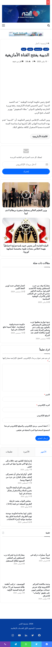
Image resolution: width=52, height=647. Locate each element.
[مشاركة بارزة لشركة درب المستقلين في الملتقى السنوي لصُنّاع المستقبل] (13, 545)
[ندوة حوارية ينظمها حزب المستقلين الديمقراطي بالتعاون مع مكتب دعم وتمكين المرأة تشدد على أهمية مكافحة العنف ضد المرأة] (38, 313)
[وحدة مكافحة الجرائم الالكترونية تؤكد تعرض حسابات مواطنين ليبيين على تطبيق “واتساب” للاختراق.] (38, 575)
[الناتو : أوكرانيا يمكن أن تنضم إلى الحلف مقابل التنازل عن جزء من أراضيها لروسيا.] (41, 478)
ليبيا (23, 49)
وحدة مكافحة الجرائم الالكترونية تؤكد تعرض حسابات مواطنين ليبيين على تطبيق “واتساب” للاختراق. (40, 590)
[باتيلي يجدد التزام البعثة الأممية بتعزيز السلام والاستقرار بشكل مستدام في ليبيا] (41, 491)
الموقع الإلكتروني (43, 416)
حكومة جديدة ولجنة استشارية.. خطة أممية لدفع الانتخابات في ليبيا (14, 327)
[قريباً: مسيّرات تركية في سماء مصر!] (38, 545)
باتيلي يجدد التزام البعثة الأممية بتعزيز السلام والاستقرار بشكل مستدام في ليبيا (19, 490)
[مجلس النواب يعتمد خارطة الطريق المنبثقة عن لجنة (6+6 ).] (41, 505)
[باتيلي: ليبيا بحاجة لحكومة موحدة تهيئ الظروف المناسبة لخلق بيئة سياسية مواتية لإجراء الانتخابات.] (41, 517)
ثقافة (30, 49)
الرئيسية (45, 43)
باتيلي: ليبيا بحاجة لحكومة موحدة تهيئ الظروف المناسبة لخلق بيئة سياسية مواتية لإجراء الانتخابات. (18, 516)
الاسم (47, 395)
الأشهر (43, 451)
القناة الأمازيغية (39, 136)
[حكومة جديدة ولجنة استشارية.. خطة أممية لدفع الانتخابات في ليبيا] (13, 314)
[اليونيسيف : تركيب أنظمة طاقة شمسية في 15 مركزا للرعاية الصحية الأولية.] (13, 575)
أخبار (37, 43)
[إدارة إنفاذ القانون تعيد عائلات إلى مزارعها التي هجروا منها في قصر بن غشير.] (41, 464)
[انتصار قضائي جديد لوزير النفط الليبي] (13, 276)
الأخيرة (26, 451)
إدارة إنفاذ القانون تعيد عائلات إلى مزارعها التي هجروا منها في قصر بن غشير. (17, 464)
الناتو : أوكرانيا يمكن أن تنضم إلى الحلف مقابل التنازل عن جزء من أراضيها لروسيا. (19, 477)
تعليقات (9, 451)
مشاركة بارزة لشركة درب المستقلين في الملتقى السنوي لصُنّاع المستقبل (14, 558)
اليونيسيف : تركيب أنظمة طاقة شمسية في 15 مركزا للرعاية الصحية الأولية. (14, 587)
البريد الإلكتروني (43, 405)
